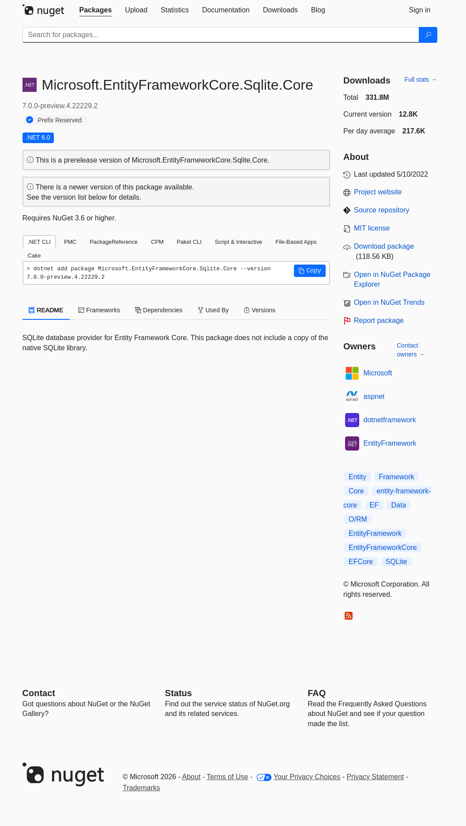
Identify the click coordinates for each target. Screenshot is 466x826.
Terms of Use (227, 777)
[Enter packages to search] (221, 35)
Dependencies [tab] (158, 310)
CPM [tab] (157, 242)
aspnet (374, 396)
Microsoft (378, 373)
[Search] (428, 35)
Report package (379, 320)
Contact (39, 693)
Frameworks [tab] (99, 310)
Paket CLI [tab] (189, 242)
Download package (384, 246)
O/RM (358, 519)
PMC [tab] (70, 242)
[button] (310, 271)
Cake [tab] (34, 255)
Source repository (381, 210)
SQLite (396, 561)
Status (178, 693)
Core (356, 491)
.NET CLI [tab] (39, 242)
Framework (396, 477)
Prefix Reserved (60, 120)
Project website (378, 192)
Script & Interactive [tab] (238, 242)
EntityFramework (390, 443)
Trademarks (141, 788)
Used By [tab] (213, 310)
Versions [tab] (259, 310)
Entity (357, 477)
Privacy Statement (375, 777)
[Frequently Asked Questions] (317, 693)
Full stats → (421, 79)
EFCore (361, 561)
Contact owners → (411, 350)
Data (398, 505)
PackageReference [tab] (114, 242)
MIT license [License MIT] (372, 228)
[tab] (96, 10)
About (191, 777)
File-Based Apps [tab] (295, 242)
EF (374, 505)
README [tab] (46, 310)
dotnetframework (390, 420)
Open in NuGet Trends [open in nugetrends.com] (389, 302)
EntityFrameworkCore (383, 547)
